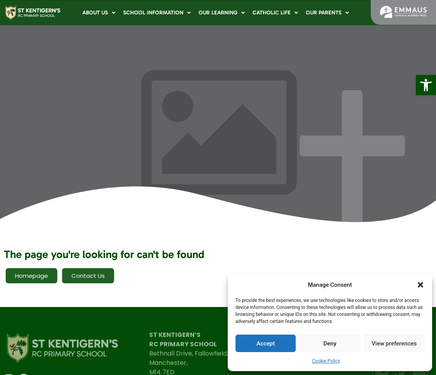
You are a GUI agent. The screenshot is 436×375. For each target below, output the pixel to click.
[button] (426, 85)
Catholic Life (275, 12)
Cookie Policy (326, 361)
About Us (98, 12)
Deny (330, 343)
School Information (157, 12)
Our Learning (222, 12)
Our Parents (327, 12)
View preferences (394, 343)
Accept (265, 343)
